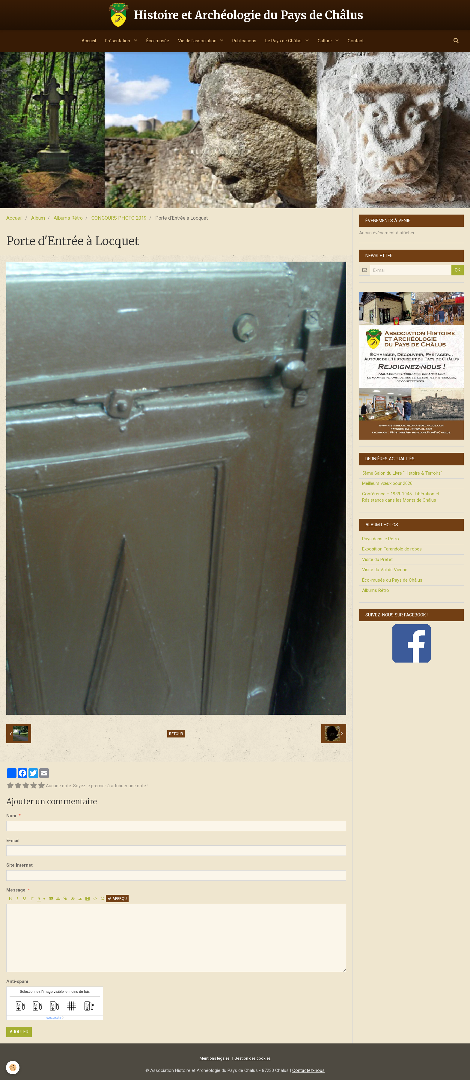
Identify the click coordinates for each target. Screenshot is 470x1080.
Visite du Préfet (377, 559)
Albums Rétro (68, 218)
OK (457, 270)
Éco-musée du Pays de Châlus (392, 580)
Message (15, 890)
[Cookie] (12, 1067)
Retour (176, 733)
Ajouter (19, 1031)
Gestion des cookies (252, 1058)
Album (38, 218)
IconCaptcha (53, 1017)
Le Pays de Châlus (284, 40)
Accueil (89, 40)
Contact (356, 40)
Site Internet (19, 865)
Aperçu (117, 898)
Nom (11, 815)
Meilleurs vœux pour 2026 (387, 483)
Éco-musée (157, 40)
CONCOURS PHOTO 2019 (119, 218)
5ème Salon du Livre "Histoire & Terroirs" (402, 473)
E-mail (12, 840)
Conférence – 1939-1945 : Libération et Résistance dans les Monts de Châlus (400, 497)
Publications (244, 40)
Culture (325, 40)
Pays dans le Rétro (380, 538)
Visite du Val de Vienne (384, 569)
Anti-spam (17, 981)
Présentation (118, 40)
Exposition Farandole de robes (392, 549)
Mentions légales (215, 1058)
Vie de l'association (198, 40)
